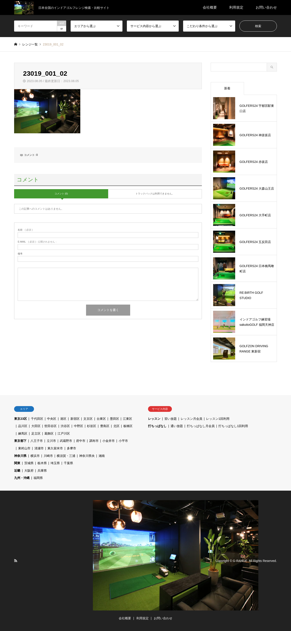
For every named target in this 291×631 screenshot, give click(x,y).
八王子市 (36, 441)
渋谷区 (65, 426)
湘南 (102, 456)
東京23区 (20, 418)
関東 (17, 463)
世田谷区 (50, 426)
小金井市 (108, 441)
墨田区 (114, 418)
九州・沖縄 (22, 478)
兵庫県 (42, 470)
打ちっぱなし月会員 (201, 426)
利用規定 (236, 7)
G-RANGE (240, 561)
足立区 (36, 433)
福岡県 (38, 478)
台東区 (101, 418)
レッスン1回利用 (217, 418)
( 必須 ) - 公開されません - (37, 242)
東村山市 (24, 448)
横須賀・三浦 (66, 456)
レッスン (154, 418)
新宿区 (75, 418)
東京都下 (20, 441)
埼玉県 (55, 463)
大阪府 (29, 470)
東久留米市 (55, 448)
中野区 (78, 426)
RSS (15, 560)
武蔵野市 (66, 441)
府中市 (80, 441)
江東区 (127, 418)
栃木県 (42, 463)
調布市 (94, 441)
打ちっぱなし (157, 426)
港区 (63, 418)
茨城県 (29, 463)
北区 (116, 426)
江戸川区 (64, 433)
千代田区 (37, 418)
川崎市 (48, 456)
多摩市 (71, 448)
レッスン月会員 (191, 418)
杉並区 (91, 426)
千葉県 (68, 463)
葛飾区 (49, 433)
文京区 (88, 418)
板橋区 (128, 426)
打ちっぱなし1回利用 (233, 426)
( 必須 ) (25, 230)
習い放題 (170, 418)
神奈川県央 (87, 456)
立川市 (51, 441)
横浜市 (35, 456)
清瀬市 (39, 448)
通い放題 (177, 426)
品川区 (22, 426)
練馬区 (22, 433)
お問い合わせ (266, 7)
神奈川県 (20, 456)
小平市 (123, 441)
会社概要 (210, 7)
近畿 (17, 470)
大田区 (36, 426)
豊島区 (104, 426)
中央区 (51, 418)
